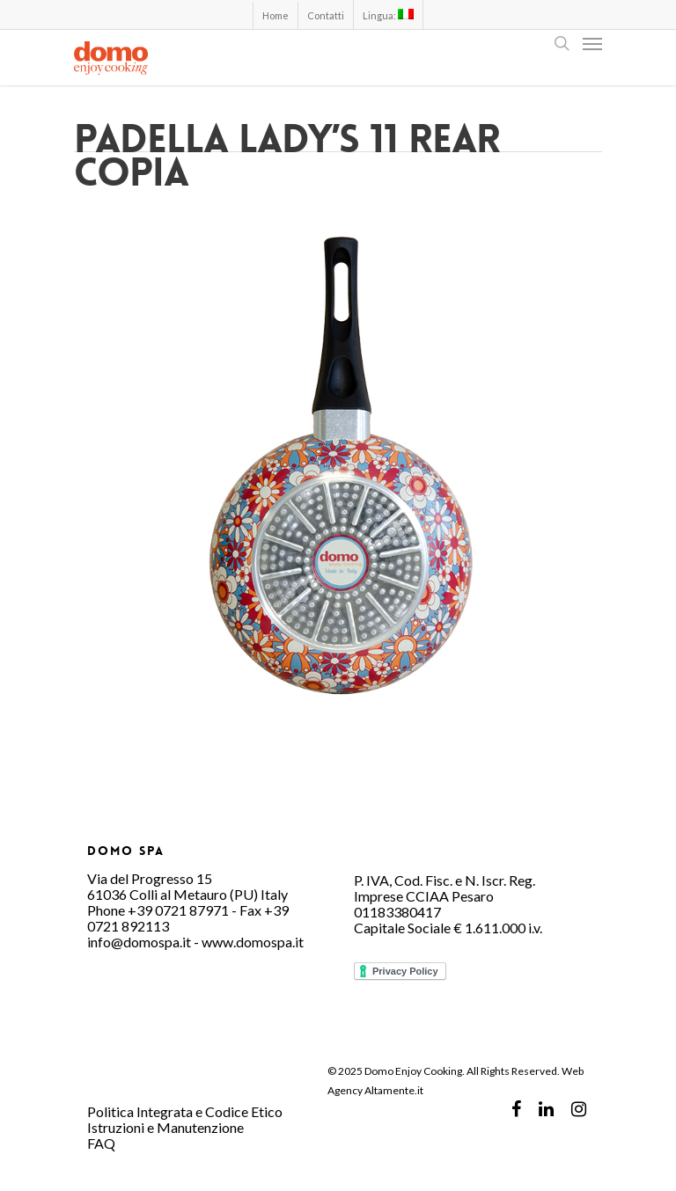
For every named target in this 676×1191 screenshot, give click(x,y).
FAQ (101, 1143)
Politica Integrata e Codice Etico (185, 1111)
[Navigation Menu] (592, 43)
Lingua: (388, 15)
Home (275, 15)
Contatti (325, 15)
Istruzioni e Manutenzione (165, 1127)
